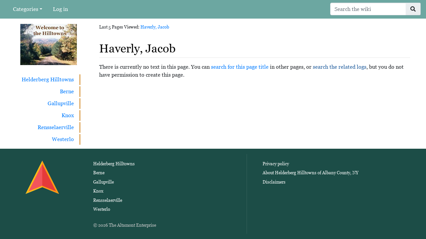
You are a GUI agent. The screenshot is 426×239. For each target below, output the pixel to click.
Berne (67, 91)
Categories (25, 9)
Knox (68, 115)
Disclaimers (274, 182)
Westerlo (63, 139)
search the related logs (339, 67)
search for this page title (240, 67)
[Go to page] (413, 9)
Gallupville (61, 103)
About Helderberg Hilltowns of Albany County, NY (310, 172)
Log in (60, 9)
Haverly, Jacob (154, 27)
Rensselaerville (56, 127)
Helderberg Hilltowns (48, 79)
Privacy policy (276, 163)
